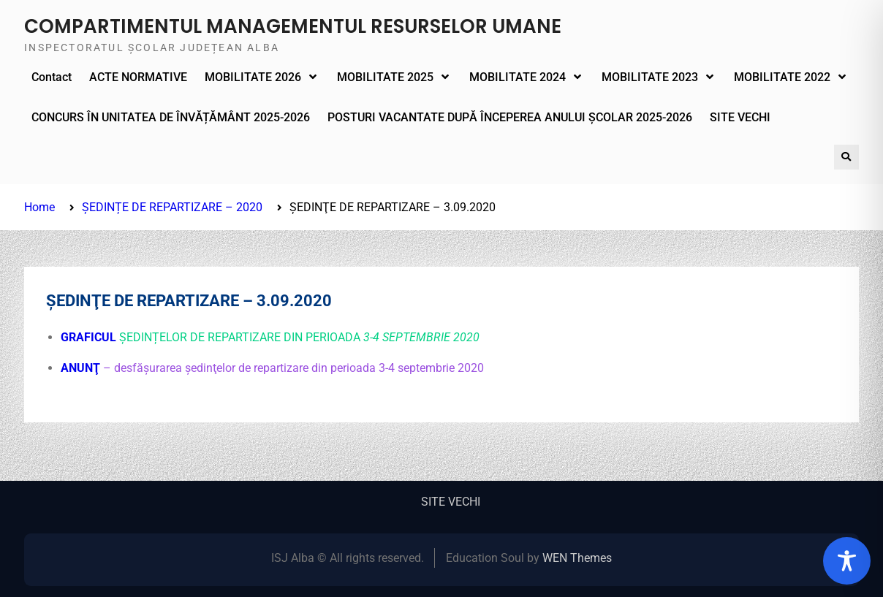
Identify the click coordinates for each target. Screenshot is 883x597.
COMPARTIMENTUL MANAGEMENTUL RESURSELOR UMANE (292, 26)
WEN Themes (577, 558)
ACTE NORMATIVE (138, 77)
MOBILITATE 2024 (517, 77)
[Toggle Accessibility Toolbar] (847, 561)
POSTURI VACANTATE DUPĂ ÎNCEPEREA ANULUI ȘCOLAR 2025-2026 (509, 117)
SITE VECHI (740, 117)
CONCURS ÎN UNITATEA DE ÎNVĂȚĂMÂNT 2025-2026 (170, 117)
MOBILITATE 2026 (253, 77)
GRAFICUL (88, 337)
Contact (51, 77)
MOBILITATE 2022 (782, 77)
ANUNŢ (82, 368)
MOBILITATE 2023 (650, 77)
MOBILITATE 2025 (385, 77)
